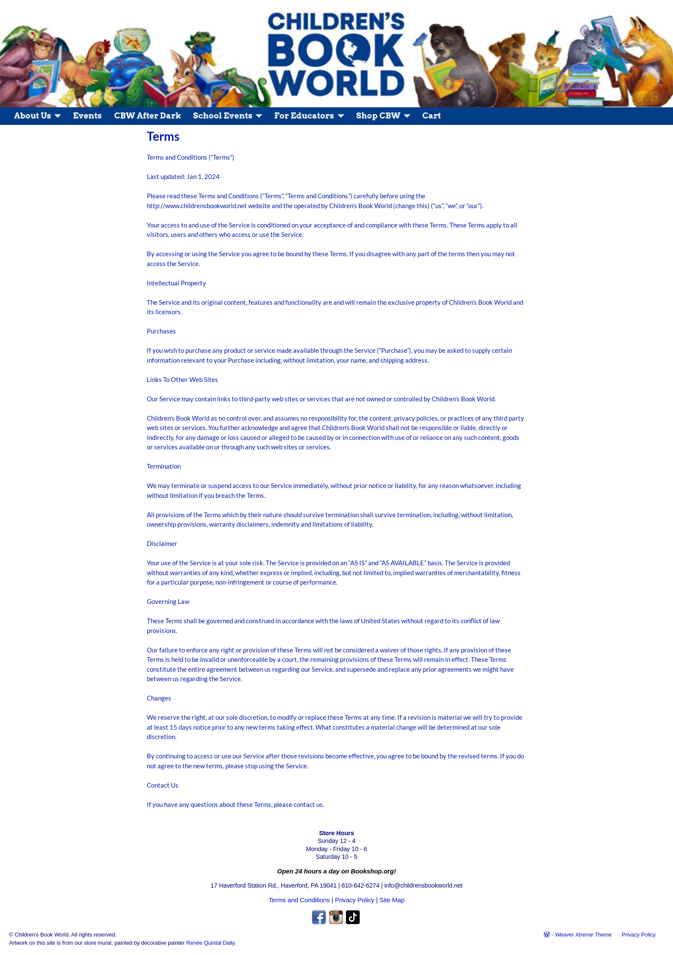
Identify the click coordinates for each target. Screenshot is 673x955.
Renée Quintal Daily (210, 943)
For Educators (304, 116)
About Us (32, 116)
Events (87, 116)
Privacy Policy (354, 899)
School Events (222, 116)
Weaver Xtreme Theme (583, 934)
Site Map (391, 899)
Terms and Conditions (299, 899)
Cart (431, 116)
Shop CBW (378, 116)
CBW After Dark (147, 116)
